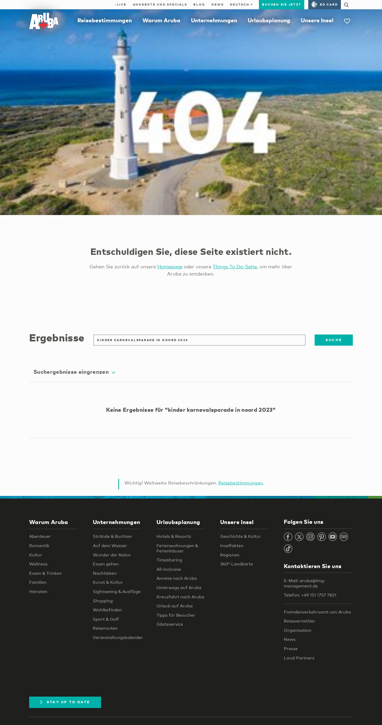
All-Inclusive (169, 569)
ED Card (324, 4)
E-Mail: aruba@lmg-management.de (305, 583)
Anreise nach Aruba (177, 578)
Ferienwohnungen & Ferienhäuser (177, 548)
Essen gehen (106, 564)
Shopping (103, 600)
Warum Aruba (161, 20)
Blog (199, 4)
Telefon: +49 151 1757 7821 (310, 595)
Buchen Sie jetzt (281, 4)
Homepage (170, 266)
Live (120, 4)
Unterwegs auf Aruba (179, 587)
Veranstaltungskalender (118, 637)
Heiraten (38, 591)
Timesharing (169, 560)
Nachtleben (105, 573)
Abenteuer (40, 536)
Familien (38, 582)
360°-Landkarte (236, 564)
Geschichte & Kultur (240, 536)
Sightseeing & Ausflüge (117, 591)
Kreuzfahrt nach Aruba (180, 596)
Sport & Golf (106, 619)
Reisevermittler (299, 621)
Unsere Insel (317, 20)
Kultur (35, 554)
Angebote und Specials (160, 4)
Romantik (39, 545)
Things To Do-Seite (235, 266)
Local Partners (299, 657)
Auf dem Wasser (110, 545)
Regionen (230, 554)
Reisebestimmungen (104, 20)
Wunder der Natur (112, 554)
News (217, 4)
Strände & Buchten (112, 536)
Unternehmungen (214, 20)
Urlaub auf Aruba (175, 605)
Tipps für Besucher (176, 615)
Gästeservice (170, 624)
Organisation (297, 630)
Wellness (38, 564)
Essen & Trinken (45, 573)
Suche (333, 340)
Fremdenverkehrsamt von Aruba (317, 612)
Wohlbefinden (107, 609)
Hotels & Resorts (174, 536)
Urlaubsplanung (269, 20)
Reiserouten (105, 628)
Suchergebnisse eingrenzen (74, 371)
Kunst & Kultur (108, 582)
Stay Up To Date (65, 702)
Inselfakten (232, 545)
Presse (291, 648)
